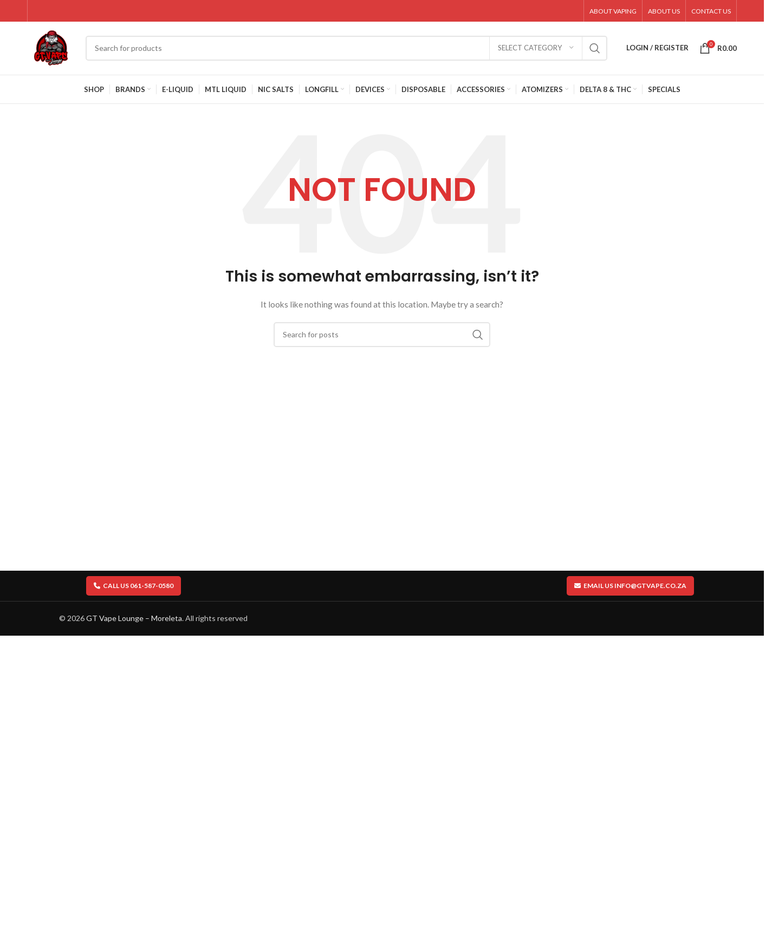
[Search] (348, 50)
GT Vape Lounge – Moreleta (134, 622)
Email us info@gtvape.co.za (630, 589)
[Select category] (535, 50)
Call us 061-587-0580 (133, 589)
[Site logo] (53, 49)
